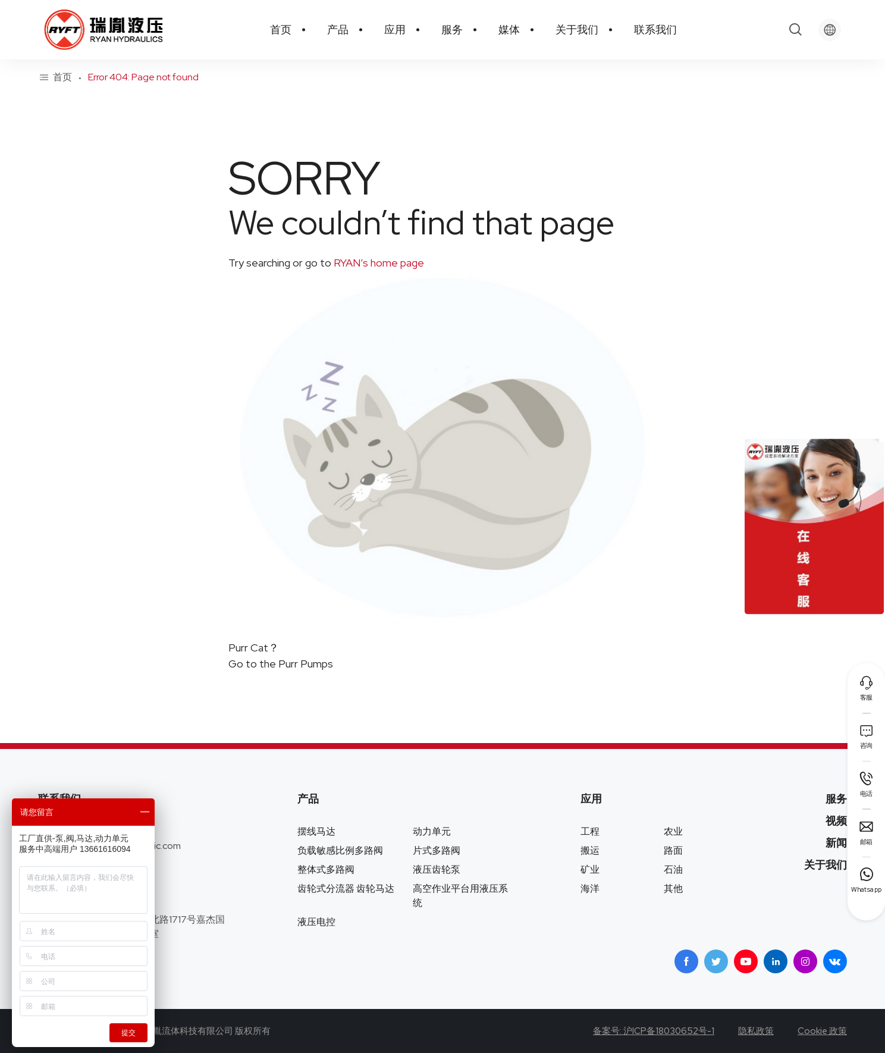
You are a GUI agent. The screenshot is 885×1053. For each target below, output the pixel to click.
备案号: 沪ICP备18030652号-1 (653, 1031)
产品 (308, 799)
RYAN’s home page (377, 262)
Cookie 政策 (822, 1031)
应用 (591, 799)
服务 (836, 799)
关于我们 (825, 865)
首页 (62, 77)
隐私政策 (756, 1031)
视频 (836, 821)
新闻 (836, 843)
